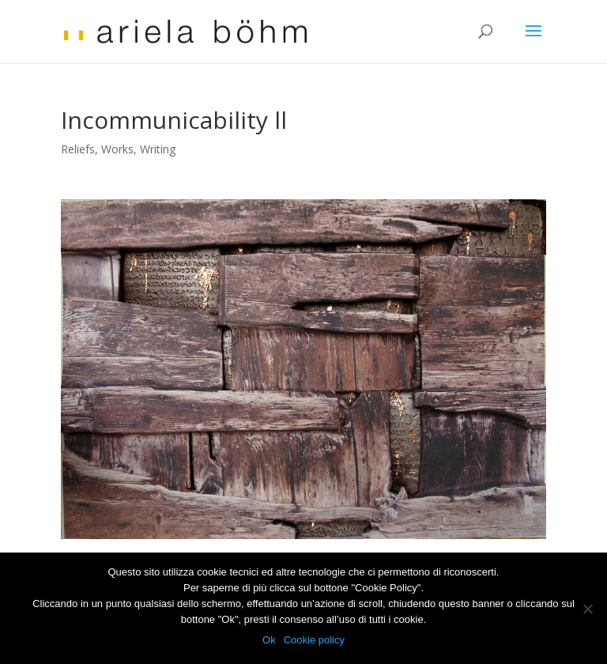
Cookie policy (314, 640)
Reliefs (78, 149)
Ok (269, 640)
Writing (157, 149)
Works (117, 149)
